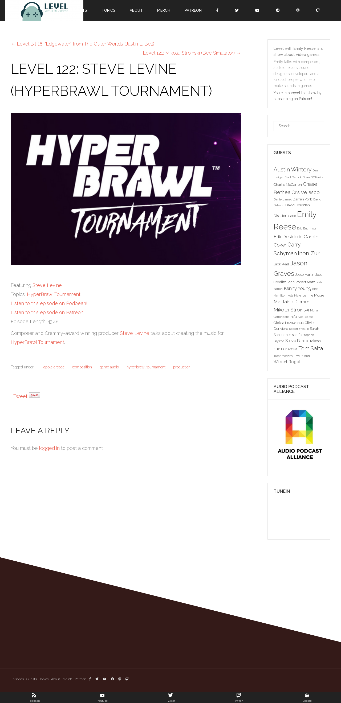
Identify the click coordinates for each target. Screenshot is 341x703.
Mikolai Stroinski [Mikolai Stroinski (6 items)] (291, 310)
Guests (31, 679)
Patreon (193, 10)
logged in (49, 448)
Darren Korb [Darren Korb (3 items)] (302, 199)
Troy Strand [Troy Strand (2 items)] (302, 355)
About (136, 10)
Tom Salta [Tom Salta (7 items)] (310, 348)
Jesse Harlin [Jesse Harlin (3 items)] (304, 274)
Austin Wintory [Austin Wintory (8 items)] (292, 169)
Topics (108, 10)
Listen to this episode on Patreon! (48, 312)
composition (82, 367)
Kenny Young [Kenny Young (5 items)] (297, 288)
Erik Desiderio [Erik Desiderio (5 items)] (288, 236)
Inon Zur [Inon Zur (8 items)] (308, 253)
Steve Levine (47, 285)
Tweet (20, 396)
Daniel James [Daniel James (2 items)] (283, 199)
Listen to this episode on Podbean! (49, 303)
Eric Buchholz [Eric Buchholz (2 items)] (306, 228)
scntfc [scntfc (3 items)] (297, 334)
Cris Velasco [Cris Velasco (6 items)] (305, 192)
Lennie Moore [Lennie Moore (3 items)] (313, 295)
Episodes (17, 679)
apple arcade (53, 367)
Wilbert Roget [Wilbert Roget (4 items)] (287, 361)
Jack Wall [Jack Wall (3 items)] (281, 264)
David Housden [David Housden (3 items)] (297, 205)
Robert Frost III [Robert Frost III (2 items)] (299, 328)
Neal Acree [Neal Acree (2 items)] (305, 316)
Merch (163, 10)
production (181, 367)
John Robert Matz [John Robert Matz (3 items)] (301, 282)
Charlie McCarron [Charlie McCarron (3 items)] (288, 184)
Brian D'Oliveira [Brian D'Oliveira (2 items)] (313, 177)
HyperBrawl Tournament (53, 294)
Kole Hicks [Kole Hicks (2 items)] (294, 295)
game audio (109, 367)
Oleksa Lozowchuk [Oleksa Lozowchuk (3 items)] (289, 322)
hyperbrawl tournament (146, 367)
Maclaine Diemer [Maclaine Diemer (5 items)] (291, 301)
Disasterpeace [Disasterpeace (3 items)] (285, 215)
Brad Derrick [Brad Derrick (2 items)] (293, 177)
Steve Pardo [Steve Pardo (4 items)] (296, 340)
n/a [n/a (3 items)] (294, 316)
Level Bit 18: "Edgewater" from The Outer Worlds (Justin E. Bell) (82, 44)
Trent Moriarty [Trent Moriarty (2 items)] (283, 355)
